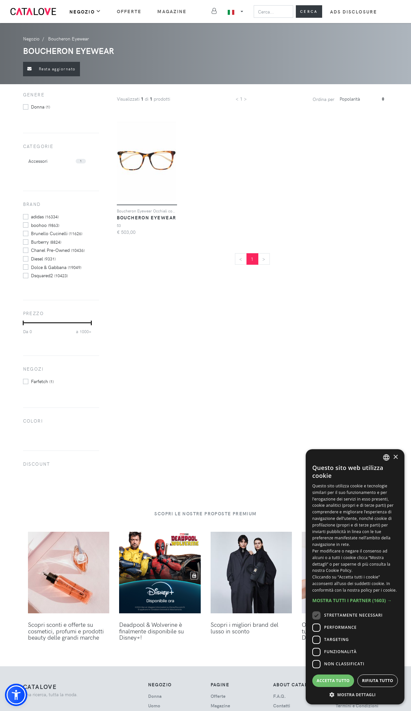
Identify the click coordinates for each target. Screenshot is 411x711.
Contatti (281, 705)
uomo (154, 705)
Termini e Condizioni (357, 705)
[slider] (23, 323)
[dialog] (355, 576)
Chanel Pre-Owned (58, 250)
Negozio (85, 11)
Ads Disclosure (353, 12)
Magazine (172, 11)
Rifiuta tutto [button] (377, 680)
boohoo (45, 225)
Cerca (309, 11)
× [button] (395, 457)
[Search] (273, 11)
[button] (16, 694)
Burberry (46, 241)
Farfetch (42, 381)
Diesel (43, 258)
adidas (45, 216)
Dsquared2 (49, 275)
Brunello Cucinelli (56, 233)
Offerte (129, 11)
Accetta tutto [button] (333, 680)
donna (40, 106)
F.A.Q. (279, 696)
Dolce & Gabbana (56, 267)
